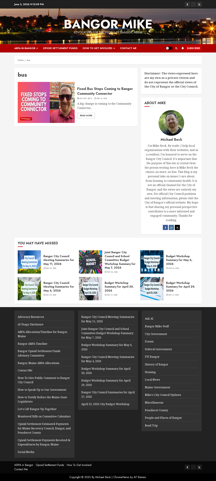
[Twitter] (177, 227)
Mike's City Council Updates (163, 395)
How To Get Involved (97, 48)
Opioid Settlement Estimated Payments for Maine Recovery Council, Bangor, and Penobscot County (44, 428)
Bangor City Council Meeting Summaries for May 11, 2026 (58, 260)
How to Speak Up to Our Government (42, 390)
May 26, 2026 (51, 268)
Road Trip (151, 425)
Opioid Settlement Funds (60, 48)
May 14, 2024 (102, 98)
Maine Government (157, 387)
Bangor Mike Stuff (157, 326)
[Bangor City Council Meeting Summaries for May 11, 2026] (29, 262)
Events (149, 341)
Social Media (26, 452)
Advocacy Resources (31, 317)
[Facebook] (165, 227)
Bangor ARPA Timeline (32, 344)
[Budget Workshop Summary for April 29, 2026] (151, 288)
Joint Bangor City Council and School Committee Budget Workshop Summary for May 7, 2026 (120, 260)
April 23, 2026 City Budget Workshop (105, 404)
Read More (86, 115)
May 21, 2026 (112, 295)
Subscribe (190, 48)
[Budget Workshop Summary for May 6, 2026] (151, 262)
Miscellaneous (154, 402)
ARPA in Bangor (24, 48)
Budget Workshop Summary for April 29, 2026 (180, 287)
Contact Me (128, 48)
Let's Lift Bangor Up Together (37, 409)
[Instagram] (171, 227)
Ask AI (149, 318)
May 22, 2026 (51, 295)
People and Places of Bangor (163, 418)
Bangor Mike (108, 24)
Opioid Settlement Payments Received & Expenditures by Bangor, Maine (44, 442)
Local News (152, 379)
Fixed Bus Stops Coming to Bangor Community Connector (105, 91)
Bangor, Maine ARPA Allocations (38, 363)
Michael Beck (85, 98)
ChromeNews (121, 477)
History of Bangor (156, 364)
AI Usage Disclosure (30, 324)
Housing (150, 372)
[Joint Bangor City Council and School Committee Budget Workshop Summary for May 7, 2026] (90, 262)
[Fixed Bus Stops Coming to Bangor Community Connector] (46, 102)
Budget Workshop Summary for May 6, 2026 (179, 260)
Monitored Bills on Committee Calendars (44, 416)
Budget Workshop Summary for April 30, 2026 (119, 287)
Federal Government (158, 349)
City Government (156, 334)
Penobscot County (156, 410)
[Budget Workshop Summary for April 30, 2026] (90, 288)
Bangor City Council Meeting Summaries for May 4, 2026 (58, 287)
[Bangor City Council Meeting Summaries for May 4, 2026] (29, 288)
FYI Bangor (26, 118)
